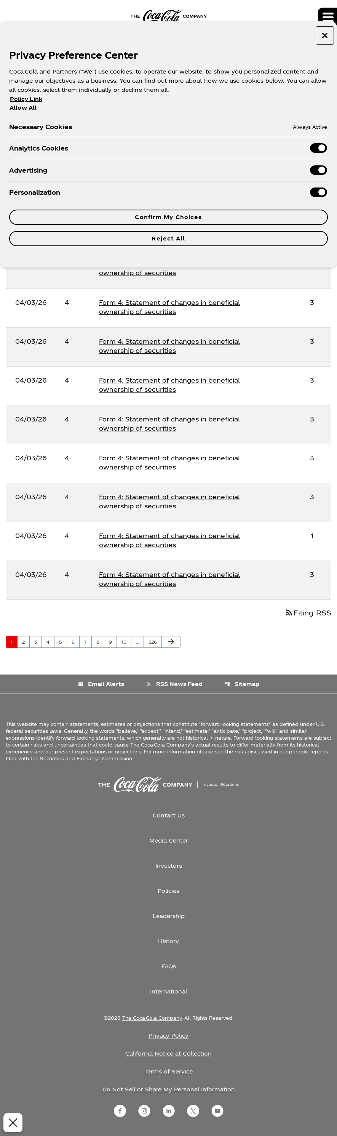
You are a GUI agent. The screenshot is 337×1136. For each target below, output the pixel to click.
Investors (168, 865)
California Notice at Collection (168, 1053)
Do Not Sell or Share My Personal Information (168, 1089)
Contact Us (169, 815)
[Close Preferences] (11, 1122)
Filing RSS (307, 613)
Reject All (168, 238)
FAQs (168, 966)
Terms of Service (168, 1071)
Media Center (168, 840)
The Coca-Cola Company (152, 1018)
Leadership (169, 916)
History (168, 941)
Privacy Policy (168, 1035)
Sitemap (242, 684)
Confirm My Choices (168, 217)
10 (126, 641)
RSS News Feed (174, 684)
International (168, 991)
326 (154, 641)
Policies (168, 891)
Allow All (23, 107)
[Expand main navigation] (327, 17)
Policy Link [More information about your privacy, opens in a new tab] (26, 99)
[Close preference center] (324, 35)
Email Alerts (101, 684)
